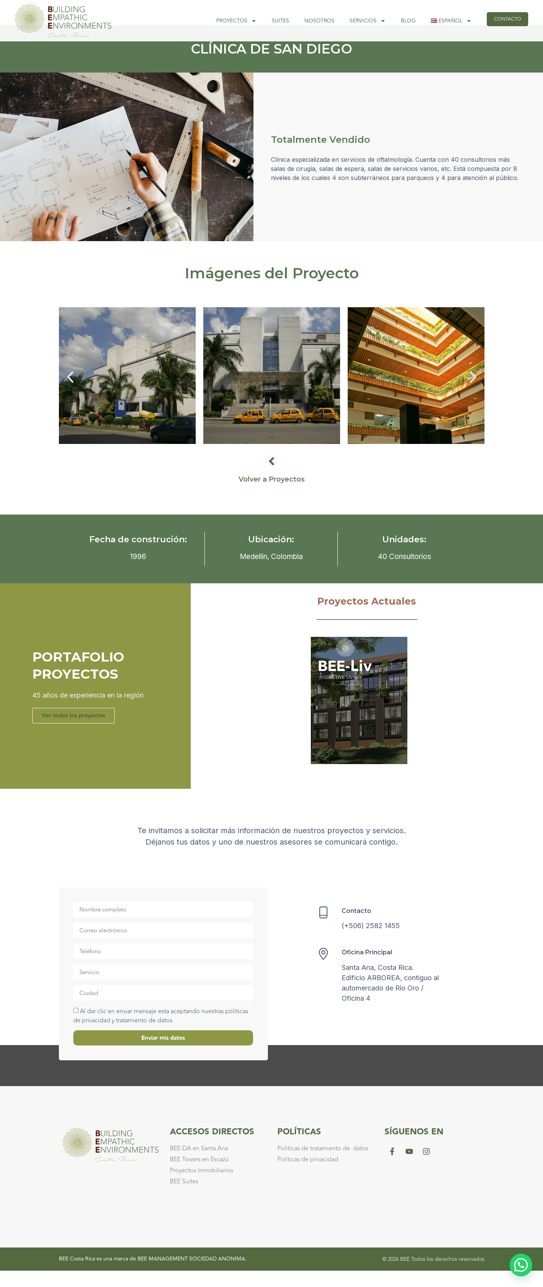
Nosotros (308, 21)
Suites (268, 21)
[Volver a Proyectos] (271, 477)
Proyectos (224, 20)
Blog (396, 21)
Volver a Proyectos (272, 495)
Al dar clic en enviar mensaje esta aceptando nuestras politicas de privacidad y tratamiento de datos (160, 1032)
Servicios (356, 20)
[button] (70, 393)
